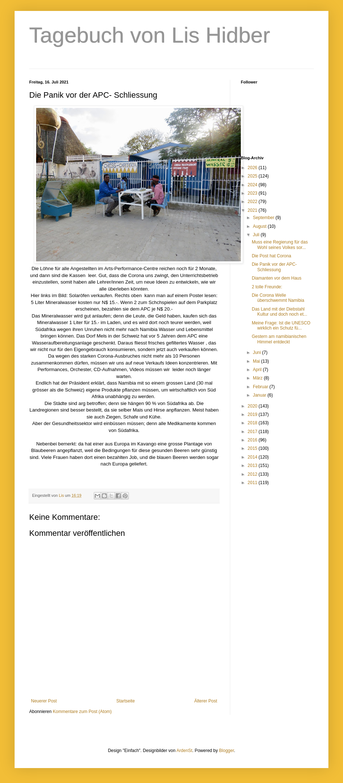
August (260, 226)
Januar (260, 395)
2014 (253, 457)
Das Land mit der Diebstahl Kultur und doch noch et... (279, 312)
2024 (253, 184)
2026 (253, 167)
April (258, 369)
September (264, 217)
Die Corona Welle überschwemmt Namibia (278, 298)
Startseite (125, 701)
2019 (253, 414)
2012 (253, 474)
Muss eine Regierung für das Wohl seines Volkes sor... (280, 244)
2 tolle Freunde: (267, 286)
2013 (253, 465)
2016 (253, 440)
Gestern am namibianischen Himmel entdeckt (279, 339)
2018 (253, 422)
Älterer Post (205, 701)
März (258, 378)
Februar (261, 386)
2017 (253, 431)
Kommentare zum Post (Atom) (82, 711)
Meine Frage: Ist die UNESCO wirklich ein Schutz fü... (281, 325)
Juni (257, 352)
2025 (253, 176)
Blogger (226, 750)
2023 (253, 193)
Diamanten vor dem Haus (276, 278)
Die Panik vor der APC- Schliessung (274, 267)
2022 (253, 201)
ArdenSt (184, 750)
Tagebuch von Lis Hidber (149, 35)
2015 (253, 448)
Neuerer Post (44, 701)
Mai (257, 361)
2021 (253, 210)
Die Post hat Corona (271, 255)
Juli (257, 234)
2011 (253, 482)
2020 (253, 406)
